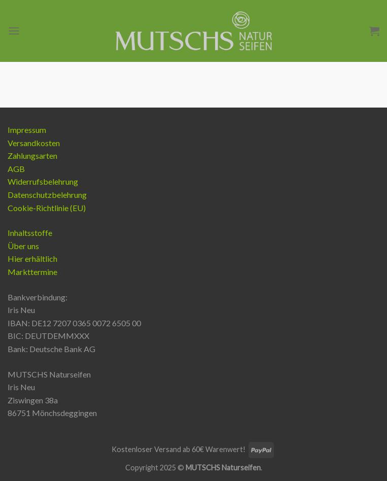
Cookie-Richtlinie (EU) (47, 208)
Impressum (27, 129)
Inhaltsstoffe (30, 232)
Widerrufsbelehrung (43, 181)
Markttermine (32, 272)
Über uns (23, 246)
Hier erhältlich (32, 258)
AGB (16, 169)
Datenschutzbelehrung (47, 194)
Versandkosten (34, 143)
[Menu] (14, 30)
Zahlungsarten (32, 155)
